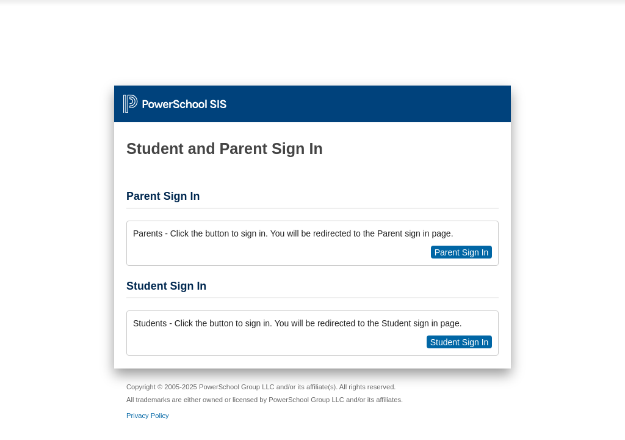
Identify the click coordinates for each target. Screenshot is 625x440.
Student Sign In (459, 342)
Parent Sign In (462, 252)
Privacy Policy (147, 415)
